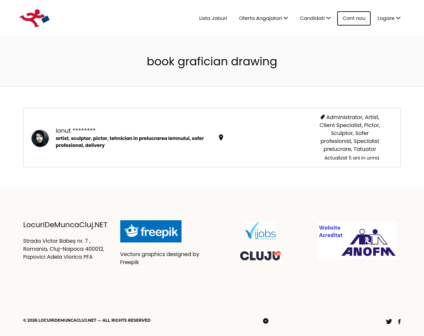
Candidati (312, 18)
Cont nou (354, 18)
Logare (386, 18)
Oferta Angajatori (260, 18)
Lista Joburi (213, 18)
